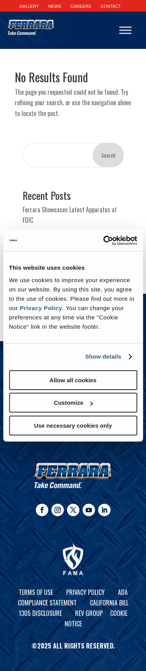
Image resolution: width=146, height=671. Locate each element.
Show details (103, 356)
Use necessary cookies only (73, 425)
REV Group (89, 613)
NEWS (54, 6)
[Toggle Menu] (125, 30)
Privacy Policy (41, 308)
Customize (73, 402)
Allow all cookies (73, 380)
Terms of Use (36, 592)
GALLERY (29, 6)
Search (108, 155)
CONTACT (110, 6)
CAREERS (80, 6)
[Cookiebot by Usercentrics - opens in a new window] (104, 241)
